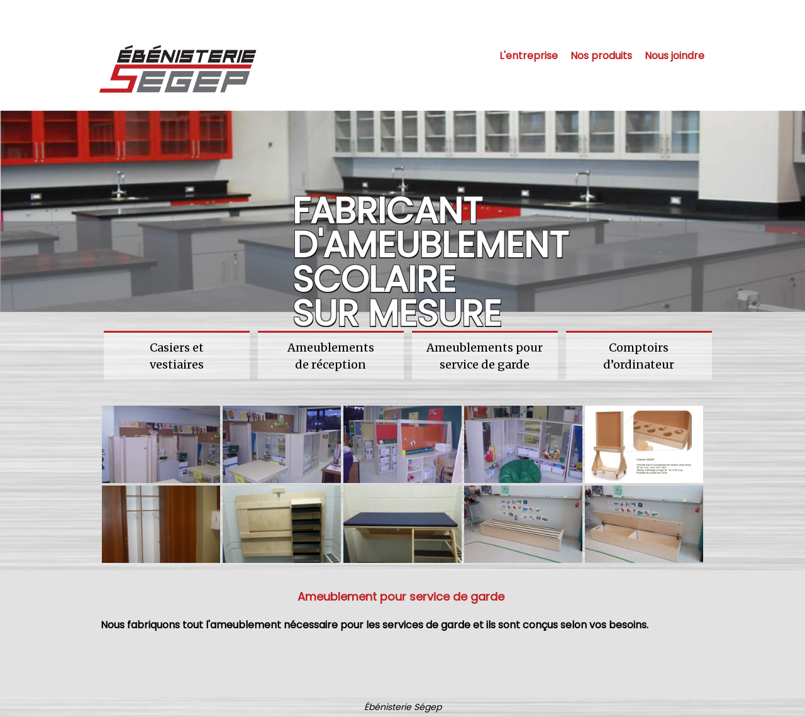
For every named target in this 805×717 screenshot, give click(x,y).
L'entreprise (528, 55)
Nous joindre (674, 55)
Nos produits (601, 55)
